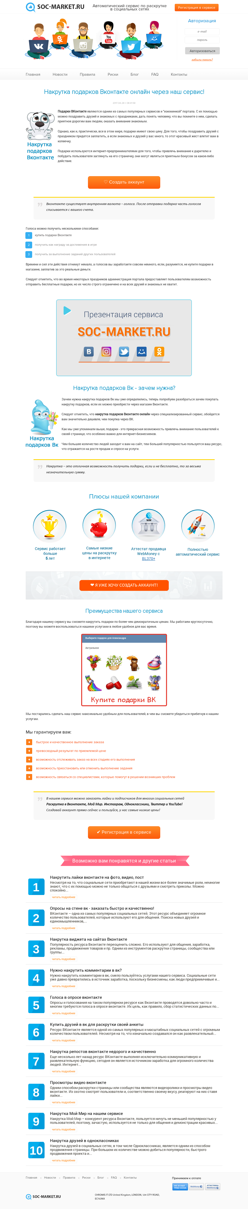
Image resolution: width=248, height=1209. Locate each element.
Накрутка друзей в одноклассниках (84, 1140)
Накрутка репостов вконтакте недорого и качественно (103, 1051)
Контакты (179, 74)
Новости (60, 74)
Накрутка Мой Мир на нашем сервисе (86, 1113)
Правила (87, 74)
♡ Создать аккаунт (124, 182)
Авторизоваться (202, 51)
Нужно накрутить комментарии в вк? (86, 970)
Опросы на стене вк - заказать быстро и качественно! (102, 908)
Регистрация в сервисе (196, 7)
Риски (113, 74)
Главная (33, 74)
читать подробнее (63, 897)
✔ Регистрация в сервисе (124, 832)
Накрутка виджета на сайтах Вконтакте (88, 939)
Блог (135, 74)
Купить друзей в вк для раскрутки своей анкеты (97, 1024)
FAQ (154, 74)
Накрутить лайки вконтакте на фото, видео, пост (97, 877)
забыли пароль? (202, 59)
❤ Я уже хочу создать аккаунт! (124, 585)
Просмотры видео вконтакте (78, 1082)
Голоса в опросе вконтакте (76, 997)
